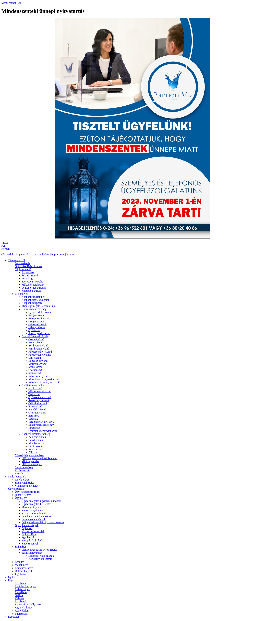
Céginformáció (23, 269)
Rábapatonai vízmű (38, 318)
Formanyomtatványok (33, 519)
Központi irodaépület (33, 296)
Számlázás (20, 546)
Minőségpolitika (30, 461)
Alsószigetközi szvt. (39, 333)
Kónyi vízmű (35, 342)
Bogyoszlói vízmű (38, 360)
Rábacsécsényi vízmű (40, 351)
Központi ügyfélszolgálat (35, 299)
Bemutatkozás (22, 263)
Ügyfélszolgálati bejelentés (36, 504)
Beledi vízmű (35, 440)
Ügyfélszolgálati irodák (27, 491)
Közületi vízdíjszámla (40, 558)
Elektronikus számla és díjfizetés (39, 549)
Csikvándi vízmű (37, 403)
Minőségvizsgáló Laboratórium (39, 305)
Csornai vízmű (36, 339)
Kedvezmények (30, 543)
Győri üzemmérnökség (34, 309)
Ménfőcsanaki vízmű (39, 391)
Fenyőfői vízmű (37, 409)
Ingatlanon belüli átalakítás (36, 516)
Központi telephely (32, 302)
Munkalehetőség (24, 467)
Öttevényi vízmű (37, 324)
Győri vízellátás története (28, 266)
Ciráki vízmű (35, 446)
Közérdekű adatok (31, 290)
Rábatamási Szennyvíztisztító (44, 382)
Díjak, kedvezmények (27, 525)
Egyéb (11, 580)
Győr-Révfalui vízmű (40, 312)
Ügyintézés (21, 497)
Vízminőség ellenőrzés (27, 485)
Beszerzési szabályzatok (28, 604)
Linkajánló (21, 592)
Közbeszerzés (22, 470)
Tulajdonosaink (30, 275)
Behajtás (19, 561)
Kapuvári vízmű (37, 436)
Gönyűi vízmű (36, 321)
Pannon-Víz (14, 2)
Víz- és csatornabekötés (34, 513)
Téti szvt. (33, 418)
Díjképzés (27, 528)
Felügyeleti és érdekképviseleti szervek (43, 522)
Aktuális (19, 473)
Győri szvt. (34, 330)
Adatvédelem (42, 254)
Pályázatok (21, 601)
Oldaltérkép (7, 254)
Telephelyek (21, 293)
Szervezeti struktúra (32, 281)
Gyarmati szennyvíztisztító (42, 430)
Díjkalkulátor (29, 534)
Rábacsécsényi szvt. (39, 376)
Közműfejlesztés (24, 567)
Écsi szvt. (33, 415)
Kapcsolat (71, 254)
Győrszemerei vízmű (39, 397)
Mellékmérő (21, 564)
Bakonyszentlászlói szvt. (41, 424)
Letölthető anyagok (25, 586)
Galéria (19, 595)
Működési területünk (33, 284)
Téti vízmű (34, 394)
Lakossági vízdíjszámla (41, 555)
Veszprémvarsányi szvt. (41, 421)
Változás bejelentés (32, 510)
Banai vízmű (35, 406)
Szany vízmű (35, 366)
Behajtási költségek (32, 540)
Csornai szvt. (35, 369)
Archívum (20, 583)
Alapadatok (28, 272)
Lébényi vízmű (36, 327)
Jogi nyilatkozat (24, 254)
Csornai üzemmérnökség (35, 336)
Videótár (19, 598)
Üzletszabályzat (23, 571)
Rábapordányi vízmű (39, 354)
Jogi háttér (20, 574)
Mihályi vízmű (36, 443)
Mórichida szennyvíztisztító (43, 379)
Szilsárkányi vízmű (38, 348)
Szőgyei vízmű (36, 315)
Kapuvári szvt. (36, 449)
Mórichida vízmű (37, 363)
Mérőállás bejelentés (33, 507)
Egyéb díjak (28, 537)
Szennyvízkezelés (24, 482)
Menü (4, 2)
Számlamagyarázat (32, 552)
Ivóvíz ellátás (22, 479)
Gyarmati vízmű (37, 412)
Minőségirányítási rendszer (29, 455)
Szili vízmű (34, 357)
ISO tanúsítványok (32, 464)
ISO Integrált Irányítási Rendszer (39, 458)
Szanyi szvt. (34, 373)
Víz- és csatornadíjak (33, 531)
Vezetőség (27, 278)
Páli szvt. (33, 452)
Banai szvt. (34, 427)
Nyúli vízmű (35, 388)
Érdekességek (22, 589)
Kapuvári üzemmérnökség (36, 433)
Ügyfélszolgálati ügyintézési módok (41, 500)
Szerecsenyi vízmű (38, 400)
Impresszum (57, 254)
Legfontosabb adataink (34, 287)
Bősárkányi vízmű (38, 345)
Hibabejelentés (23, 494)
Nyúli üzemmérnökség (34, 385)
